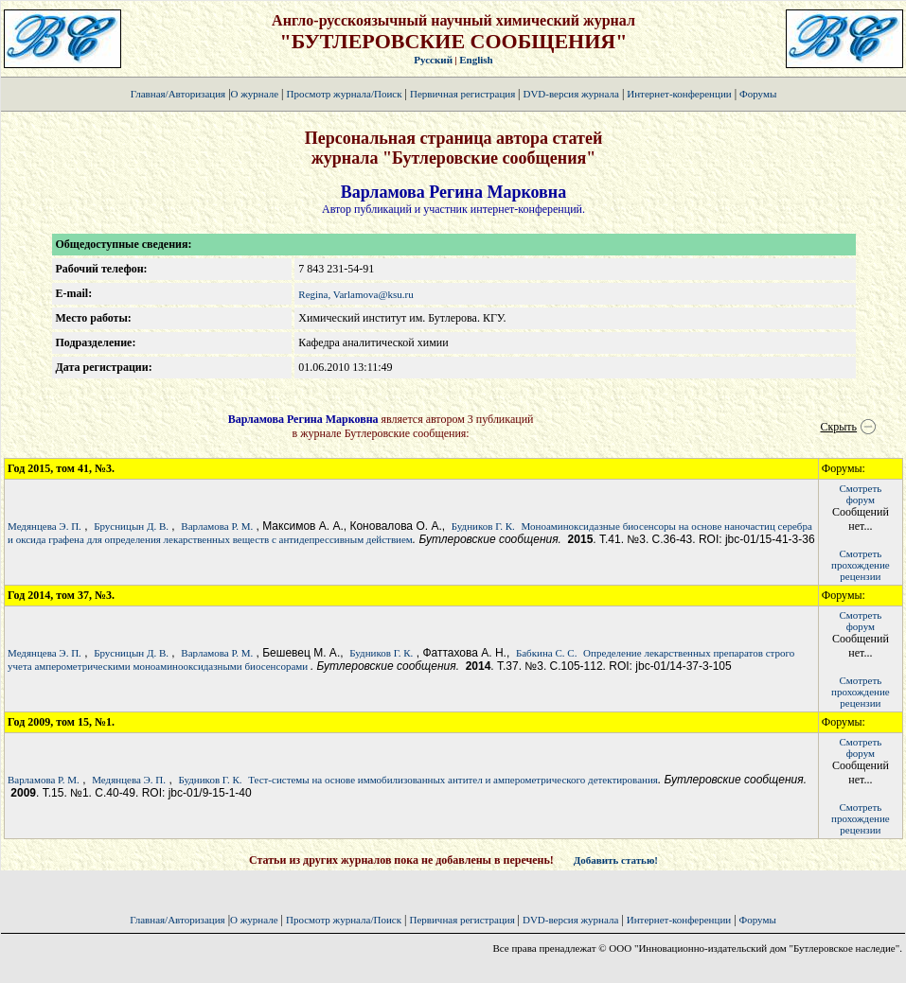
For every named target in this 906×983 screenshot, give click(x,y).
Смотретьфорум (860, 494)
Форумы (757, 93)
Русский (433, 59)
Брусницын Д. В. (131, 526)
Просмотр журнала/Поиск (343, 93)
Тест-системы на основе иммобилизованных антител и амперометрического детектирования (453, 779)
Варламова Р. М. (217, 526)
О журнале (255, 93)
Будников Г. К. (483, 526)
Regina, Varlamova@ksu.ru (355, 294)
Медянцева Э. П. (44, 526)
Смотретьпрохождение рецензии (860, 565)
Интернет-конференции (679, 93)
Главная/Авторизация (178, 93)
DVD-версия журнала (570, 93)
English (475, 59)
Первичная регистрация (464, 93)
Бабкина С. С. (546, 652)
